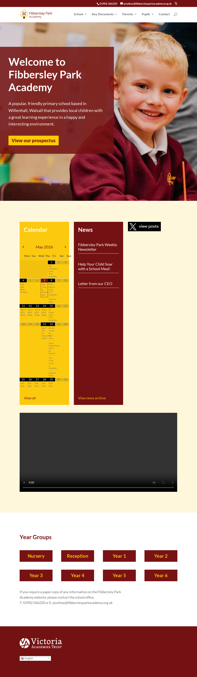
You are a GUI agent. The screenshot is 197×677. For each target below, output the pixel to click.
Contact (164, 14)
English (27, 658)
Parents (127, 14)
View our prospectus (34, 140)
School (78, 14)
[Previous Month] (23, 246)
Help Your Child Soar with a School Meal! (95, 266)
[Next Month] (65, 246)
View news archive (92, 398)
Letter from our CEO (95, 283)
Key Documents (103, 14)
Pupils (146, 14)
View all (30, 398)
